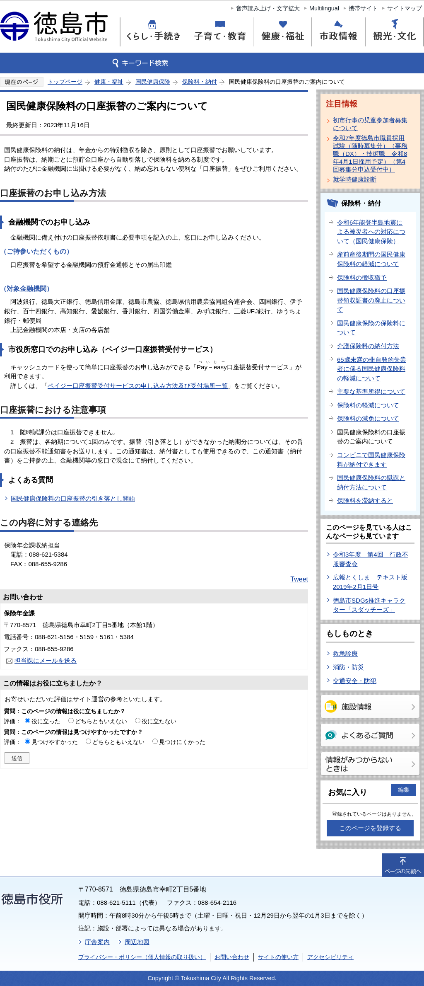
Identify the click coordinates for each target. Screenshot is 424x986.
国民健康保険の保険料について (371, 328)
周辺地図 (137, 941)
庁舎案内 (97, 941)
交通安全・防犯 (354, 680)
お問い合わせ (231, 957)
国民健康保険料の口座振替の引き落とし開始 (73, 498)
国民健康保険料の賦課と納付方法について (371, 482)
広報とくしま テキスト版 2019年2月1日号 (373, 582)
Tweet (299, 579)
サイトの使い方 (278, 957)
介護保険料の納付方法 (368, 345)
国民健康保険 (152, 81)
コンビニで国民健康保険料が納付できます (371, 459)
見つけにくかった (182, 742)
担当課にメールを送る (45, 660)
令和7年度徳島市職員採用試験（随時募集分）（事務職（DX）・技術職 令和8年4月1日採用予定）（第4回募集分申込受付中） (370, 153)
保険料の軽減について (368, 405)
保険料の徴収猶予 (362, 277)
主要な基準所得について (371, 391)
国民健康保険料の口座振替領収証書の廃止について (371, 300)
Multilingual (324, 8)
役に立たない (159, 721)
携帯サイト (363, 8)
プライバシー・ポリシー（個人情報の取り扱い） (142, 957)
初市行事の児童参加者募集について (370, 123)
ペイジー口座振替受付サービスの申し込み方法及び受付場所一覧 (138, 385)
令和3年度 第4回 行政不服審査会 (370, 559)
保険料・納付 (199, 81)
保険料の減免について (368, 418)
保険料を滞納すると (365, 500)
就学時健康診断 (354, 179)
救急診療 (345, 653)
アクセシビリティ (330, 957)
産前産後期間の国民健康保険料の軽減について (371, 259)
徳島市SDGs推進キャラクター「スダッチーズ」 (369, 605)
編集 (404, 789)
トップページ (65, 81)
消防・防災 (348, 667)
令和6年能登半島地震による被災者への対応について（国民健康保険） (371, 232)
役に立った (45, 721)
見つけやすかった (54, 742)
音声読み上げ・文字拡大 (268, 8)
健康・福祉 (108, 81)
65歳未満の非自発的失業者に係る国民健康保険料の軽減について (371, 369)
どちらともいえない (101, 721)
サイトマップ (404, 8)
